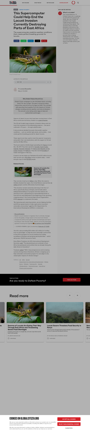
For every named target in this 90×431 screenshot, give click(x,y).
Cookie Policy (69, 428)
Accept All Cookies (69, 419)
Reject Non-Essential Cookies (69, 424)
